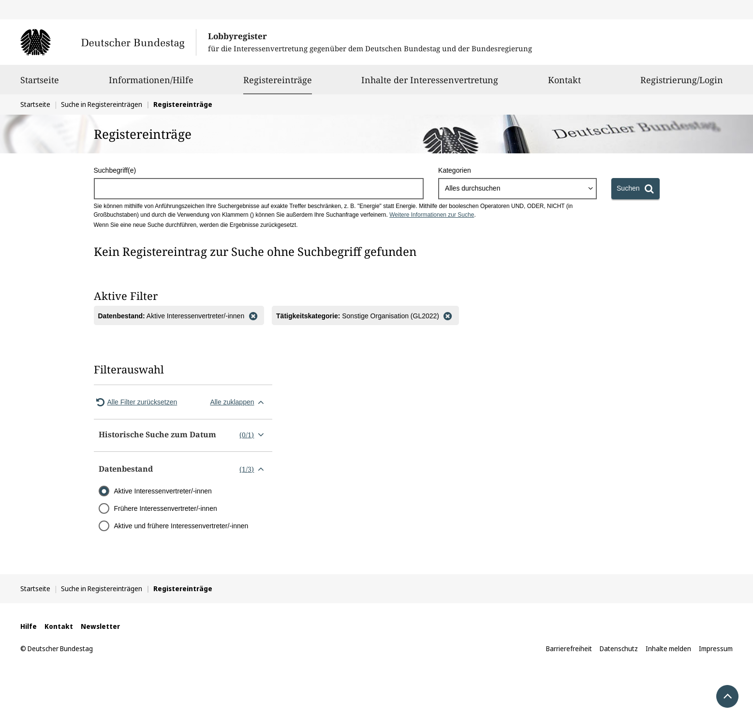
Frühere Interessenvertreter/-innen (165, 508)
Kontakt (564, 84)
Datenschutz (619, 648)
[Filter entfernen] (253, 315)
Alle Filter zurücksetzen (135, 402)
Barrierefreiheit (569, 648)
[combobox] (517, 188)
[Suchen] (635, 188)
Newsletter (100, 626)
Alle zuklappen (238, 402)
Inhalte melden (668, 648)
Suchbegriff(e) (115, 170)
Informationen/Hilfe (151, 84)
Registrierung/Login (682, 84)
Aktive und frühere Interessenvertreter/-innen (181, 526)
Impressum (716, 648)
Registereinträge (277, 79)
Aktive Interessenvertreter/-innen (163, 491)
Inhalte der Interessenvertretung (429, 84)
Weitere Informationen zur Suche (431, 214)
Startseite (39, 84)
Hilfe (28, 626)
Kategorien (454, 170)
